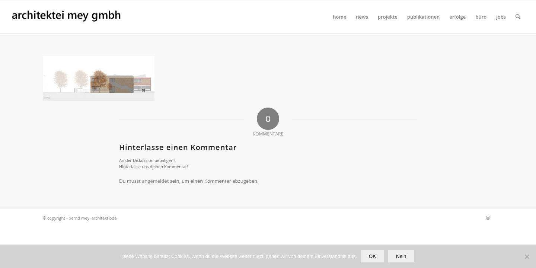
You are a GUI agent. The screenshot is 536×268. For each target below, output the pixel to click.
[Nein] (526, 256)
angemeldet (155, 181)
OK (372, 256)
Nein (401, 256)
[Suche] (518, 16)
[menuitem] (339, 16)
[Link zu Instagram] (487, 217)
